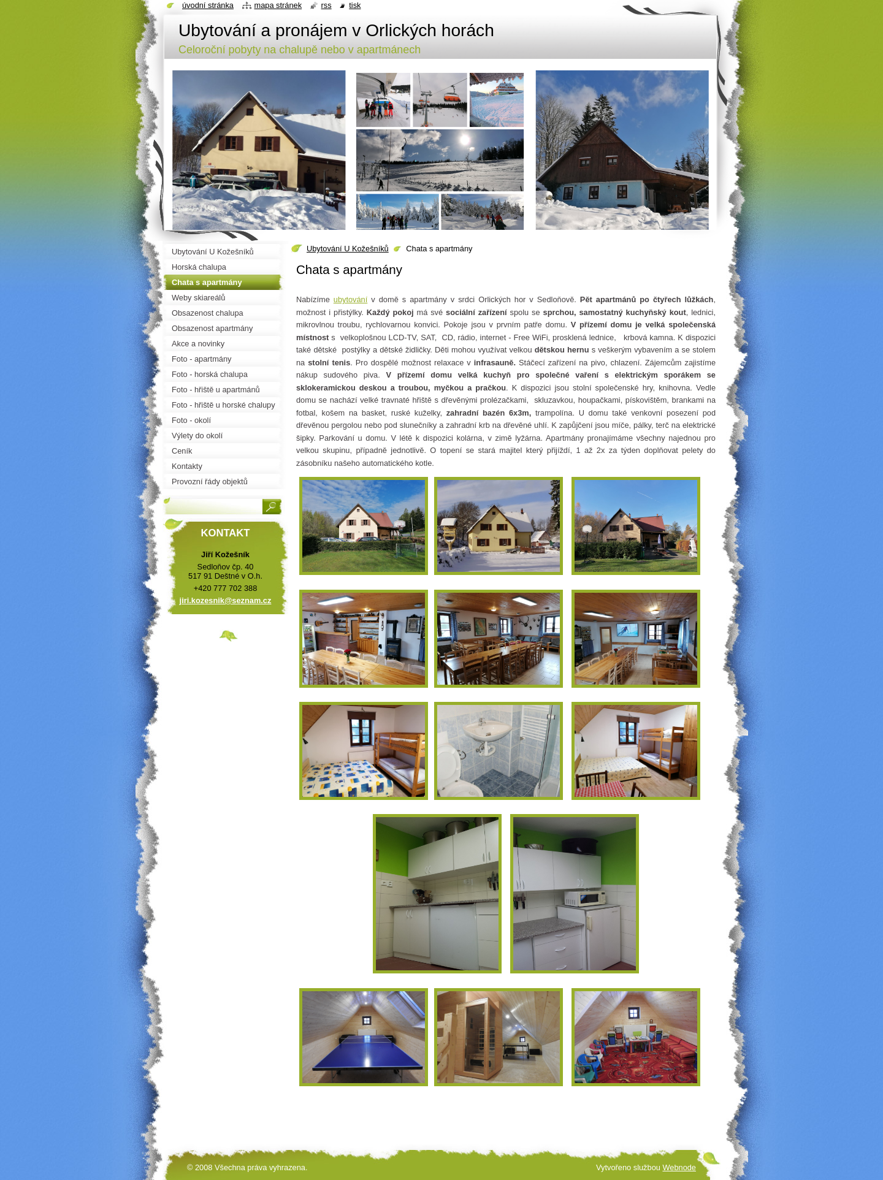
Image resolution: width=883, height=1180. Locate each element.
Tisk (355, 5)
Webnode (679, 1167)
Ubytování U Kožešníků (348, 248)
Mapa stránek (278, 5)
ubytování (351, 299)
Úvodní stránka (208, 5)
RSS (326, 5)
